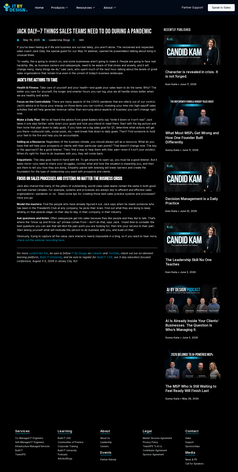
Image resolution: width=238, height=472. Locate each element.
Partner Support (192, 7)
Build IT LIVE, (105, 257)
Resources (85, 8)
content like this (38, 253)
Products (59, 8)
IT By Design (79, 253)
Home (39, 8)
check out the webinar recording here (40, 240)
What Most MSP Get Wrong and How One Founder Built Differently (192, 137)
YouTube (113, 253)
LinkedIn (97, 253)
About (110, 8)
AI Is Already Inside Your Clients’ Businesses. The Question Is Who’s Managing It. (192, 325)
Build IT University (51, 257)
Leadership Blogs (59, 40)
